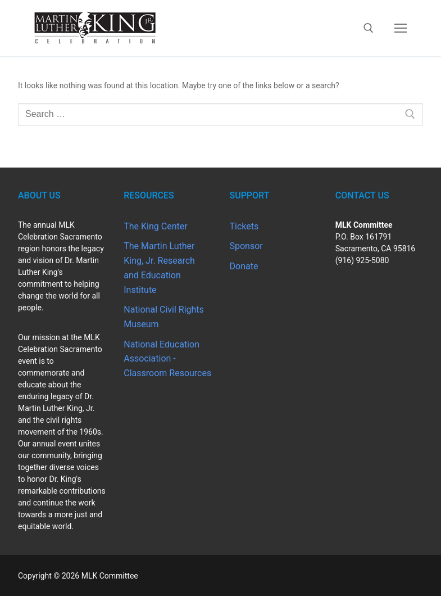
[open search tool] (368, 28)
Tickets (244, 226)
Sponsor (246, 246)
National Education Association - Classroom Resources (167, 359)
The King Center (155, 226)
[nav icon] (401, 28)
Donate (244, 266)
